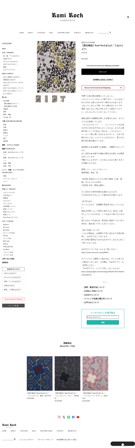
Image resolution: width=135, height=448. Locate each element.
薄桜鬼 (5, 198)
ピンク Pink (7, 238)
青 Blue (5, 244)
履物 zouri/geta (8, 149)
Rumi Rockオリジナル (10, 217)
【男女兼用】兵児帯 (10, 106)
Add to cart (103, 72)
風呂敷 (5, 141)
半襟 (4, 127)
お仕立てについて (91, 295)
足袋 (4, 124)
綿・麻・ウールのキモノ (11, 56)
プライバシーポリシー (45, 439)
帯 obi (4, 97)
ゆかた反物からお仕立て (11, 77)
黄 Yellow (6, 230)
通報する (105, 282)
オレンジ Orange (9, 233)
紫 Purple (6, 241)
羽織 (4, 176)
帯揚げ (5, 130)
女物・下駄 (7, 166)
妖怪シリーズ (7, 209)
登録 (102, 322)
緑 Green (6, 227)
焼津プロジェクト (9, 212)
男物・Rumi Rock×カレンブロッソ (13, 159)
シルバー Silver (8, 252)
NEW (4, 49)
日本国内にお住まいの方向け (103, 79)
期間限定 (5, 262)
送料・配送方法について (94, 287)
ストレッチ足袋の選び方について (98, 299)
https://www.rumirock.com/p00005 (96, 252)
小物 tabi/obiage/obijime (12, 121)
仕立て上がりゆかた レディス (13, 88)
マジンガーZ (7, 203)
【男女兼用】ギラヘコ (11, 103)
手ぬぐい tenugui (9, 189)
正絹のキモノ (7, 59)
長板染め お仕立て (9, 80)
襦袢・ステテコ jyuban (10, 145)
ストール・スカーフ (10, 179)
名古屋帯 (6, 101)
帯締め (5, 133)
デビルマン (7, 201)
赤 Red (5, 235)
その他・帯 (7, 117)
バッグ (5, 135)
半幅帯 (5, 109)
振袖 (4, 67)
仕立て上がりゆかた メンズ (12, 91)
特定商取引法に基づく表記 (66, 439)
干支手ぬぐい (7, 195)
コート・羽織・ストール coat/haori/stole (13, 171)
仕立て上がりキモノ (10, 64)
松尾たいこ (7, 214)
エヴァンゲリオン (9, 70)
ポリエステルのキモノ (11, 61)
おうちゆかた (7, 93)
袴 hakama (6, 185)
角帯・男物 (7, 114)
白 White (6, 249)
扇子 (4, 138)
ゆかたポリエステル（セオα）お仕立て (13, 84)
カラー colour (7, 221)
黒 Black (6, 224)
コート (5, 181)
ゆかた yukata (7, 73)
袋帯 (4, 112)
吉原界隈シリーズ (9, 206)
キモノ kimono (8, 52)
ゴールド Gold (8, 255)
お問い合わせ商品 (8, 259)
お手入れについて (91, 302)
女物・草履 (7, 163)
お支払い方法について (93, 291)
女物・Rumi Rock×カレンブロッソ (13, 153)
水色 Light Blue (8, 246)
